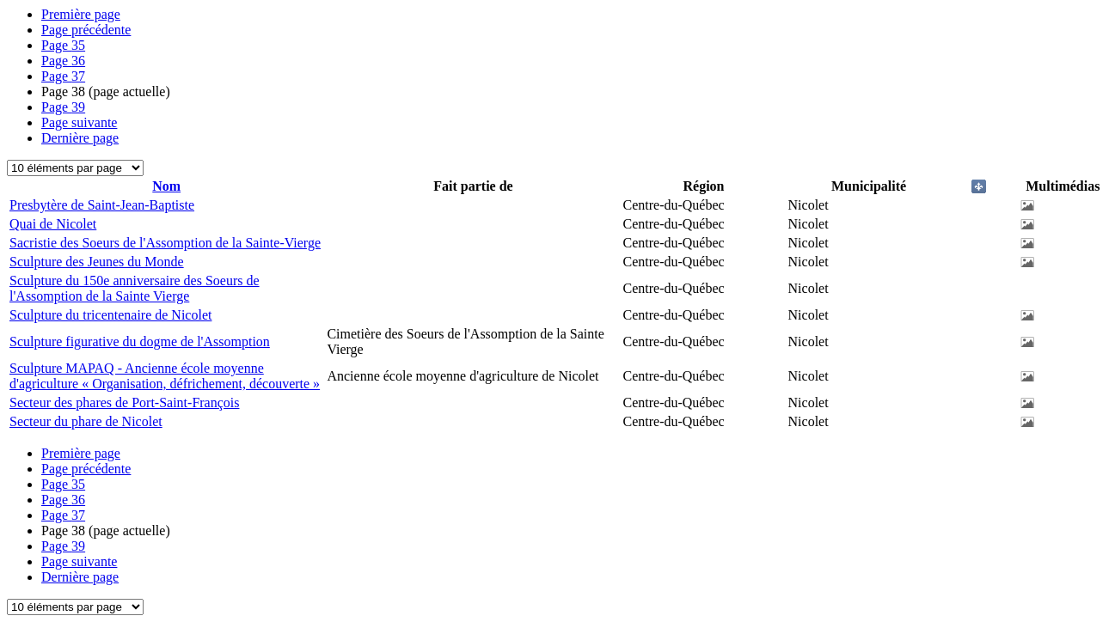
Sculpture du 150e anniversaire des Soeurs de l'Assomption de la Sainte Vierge (134, 288)
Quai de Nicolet (52, 223)
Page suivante (79, 122)
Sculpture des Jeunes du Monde (96, 261)
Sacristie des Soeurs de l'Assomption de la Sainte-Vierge (165, 242)
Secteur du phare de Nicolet (85, 421)
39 (63, 107)
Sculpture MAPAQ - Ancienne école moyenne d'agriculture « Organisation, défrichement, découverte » (164, 376)
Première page (80, 14)
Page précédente (86, 29)
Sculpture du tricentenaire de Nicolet (110, 315)
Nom (166, 186)
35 (63, 45)
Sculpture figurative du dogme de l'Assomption (139, 341)
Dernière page (80, 138)
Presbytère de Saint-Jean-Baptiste (101, 205)
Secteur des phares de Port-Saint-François (124, 402)
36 (63, 60)
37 (63, 76)
